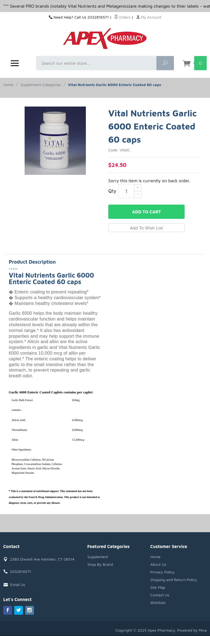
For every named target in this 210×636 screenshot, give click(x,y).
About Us (158, 564)
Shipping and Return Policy (173, 579)
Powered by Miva (192, 630)
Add (146, 212)
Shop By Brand (100, 564)
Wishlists (158, 602)
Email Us (17, 584)
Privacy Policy (162, 572)
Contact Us (160, 595)
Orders (122, 17)
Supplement (97, 556)
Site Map (157, 587)
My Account (149, 17)
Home (8, 84)
